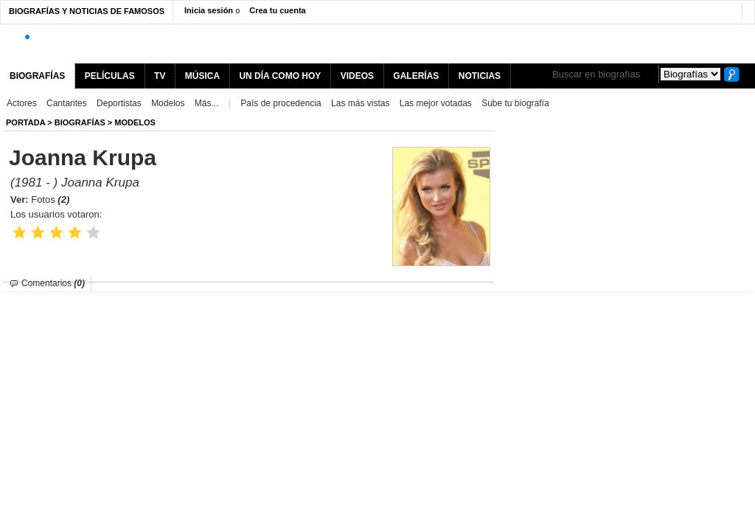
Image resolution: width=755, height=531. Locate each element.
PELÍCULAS (110, 76)
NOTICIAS (480, 76)
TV (159, 76)
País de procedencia (280, 103)
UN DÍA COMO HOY (280, 76)
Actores (22, 103)
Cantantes (66, 103)
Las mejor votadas (436, 103)
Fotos (50, 199)
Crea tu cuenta (277, 10)
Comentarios (53, 283)
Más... (207, 103)
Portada (25, 122)
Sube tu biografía (515, 103)
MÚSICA (202, 76)
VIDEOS (357, 76)
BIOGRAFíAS (80, 122)
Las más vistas (360, 103)
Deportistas (119, 103)
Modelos (167, 103)
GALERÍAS (416, 76)
